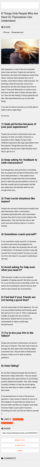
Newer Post (20, 440)
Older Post (20, 445)
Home (20, 450)
